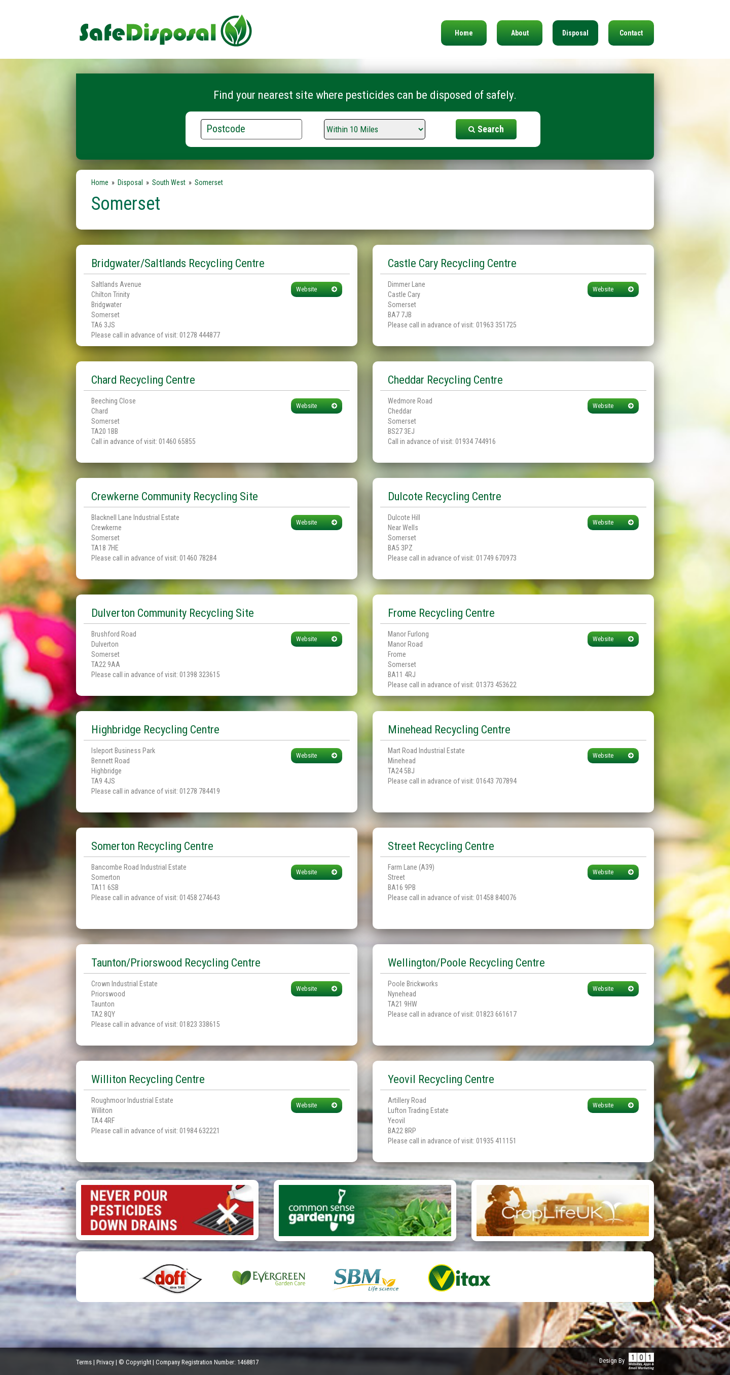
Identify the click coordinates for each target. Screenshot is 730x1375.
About (520, 33)
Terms (84, 1362)
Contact (631, 33)
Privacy (105, 1362)
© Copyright (135, 1362)
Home (464, 33)
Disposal (575, 33)
